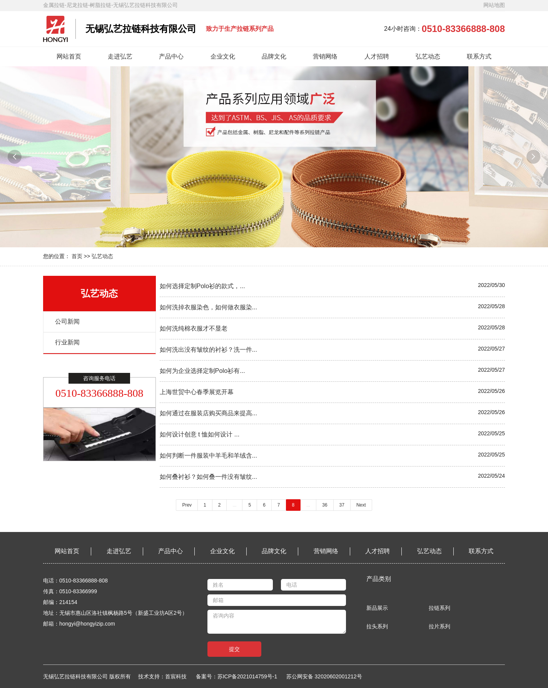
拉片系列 (439, 626)
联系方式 (479, 56)
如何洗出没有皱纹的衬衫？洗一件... (208, 349)
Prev (187, 505)
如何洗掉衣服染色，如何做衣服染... (208, 307)
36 (324, 505)
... (234, 505)
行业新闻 (67, 342)
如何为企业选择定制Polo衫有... (202, 370)
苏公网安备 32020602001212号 (324, 676)
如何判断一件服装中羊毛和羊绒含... (208, 455)
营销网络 (325, 56)
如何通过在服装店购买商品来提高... (208, 412)
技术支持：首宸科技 (166, 676)
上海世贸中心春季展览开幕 (197, 391)
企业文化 (223, 56)
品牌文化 (274, 56)
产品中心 (171, 56)
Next (361, 505)
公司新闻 (67, 321)
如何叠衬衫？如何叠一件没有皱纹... (208, 476)
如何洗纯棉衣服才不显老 (193, 328)
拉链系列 (439, 608)
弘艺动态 (428, 56)
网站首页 (69, 56)
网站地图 (494, 5)
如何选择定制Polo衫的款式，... (202, 285)
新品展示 (377, 608)
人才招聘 (376, 56)
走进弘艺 (120, 56)
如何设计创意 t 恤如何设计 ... (200, 434)
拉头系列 (377, 626)
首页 (77, 256)
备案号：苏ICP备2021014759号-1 (236, 676)
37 (341, 505)
